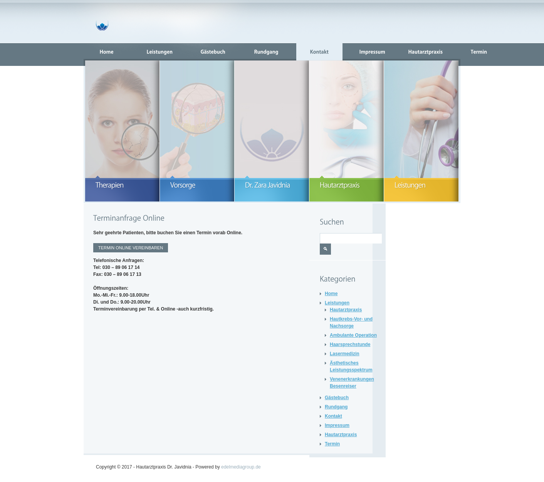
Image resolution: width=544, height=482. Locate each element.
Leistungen (337, 303)
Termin (332, 444)
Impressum (337, 425)
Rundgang (336, 407)
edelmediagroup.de (241, 467)
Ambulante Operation (353, 335)
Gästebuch (337, 397)
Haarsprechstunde (350, 344)
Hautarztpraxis (346, 309)
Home (331, 293)
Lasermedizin (344, 353)
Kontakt (333, 416)
